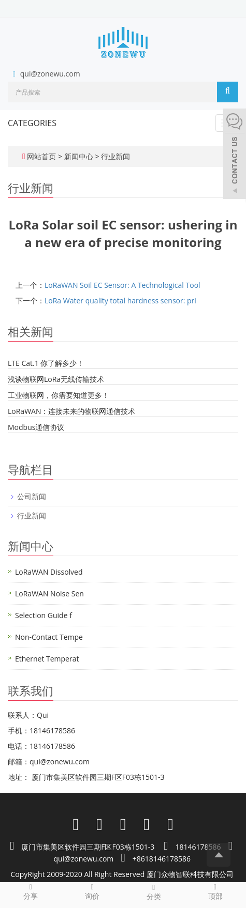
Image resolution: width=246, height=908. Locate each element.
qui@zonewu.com (50, 74)
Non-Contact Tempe (49, 637)
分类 (154, 892)
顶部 (215, 891)
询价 (92, 891)
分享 (31, 891)
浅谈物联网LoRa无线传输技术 (56, 379)
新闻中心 (79, 156)
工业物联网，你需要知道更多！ (58, 395)
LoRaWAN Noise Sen (49, 593)
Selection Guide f (43, 615)
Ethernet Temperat (47, 659)
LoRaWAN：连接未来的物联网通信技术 (71, 411)
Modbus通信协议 (36, 427)
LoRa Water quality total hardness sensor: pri (120, 300)
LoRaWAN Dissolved (49, 572)
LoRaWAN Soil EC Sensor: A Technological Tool (122, 285)
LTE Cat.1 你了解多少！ (46, 363)
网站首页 (41, 156)
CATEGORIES (32, 123)
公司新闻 (31, 496)
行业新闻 (114, 156)
